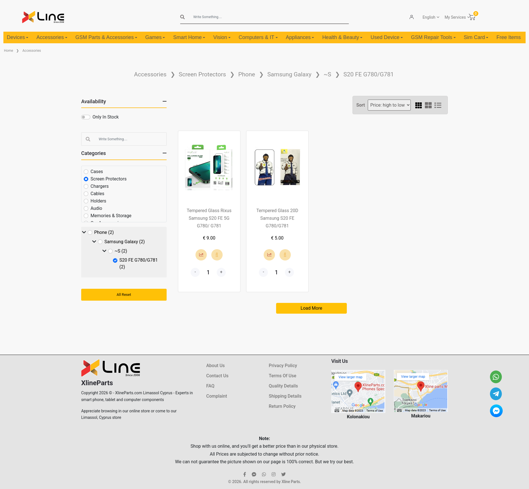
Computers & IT (258, 37)
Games (155, 37)
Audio (96, 208)
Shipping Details (285, 396)
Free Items (508, 37)
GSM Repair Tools (433, 37)
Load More (311, 308)
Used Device (387, 37)
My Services (455, 17)
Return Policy (282, 406)
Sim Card (476, 37)
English (429, 17)
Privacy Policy (283, 365)
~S (327, 74)
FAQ (210, 386)
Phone (246, 74)
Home (8, 51)
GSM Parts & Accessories (106, 37)
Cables (97, 193)
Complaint (216, 396)
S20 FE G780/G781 (368, 74)
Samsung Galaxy (289, 74)
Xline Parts (290, 481)
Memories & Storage (111, 215)
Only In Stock (106, 117)
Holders (98, 201)
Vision (222, 37)
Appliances (300, 37)
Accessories (51, 37)
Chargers (100, 186)
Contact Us (217, 375)
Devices (17, 37)
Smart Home (189, 37)
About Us (215, 365)
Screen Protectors (202, 74)
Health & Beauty (342, 37)
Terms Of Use (282, 375)
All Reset (124, 294)
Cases (97, 171)
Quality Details (283, 386)
